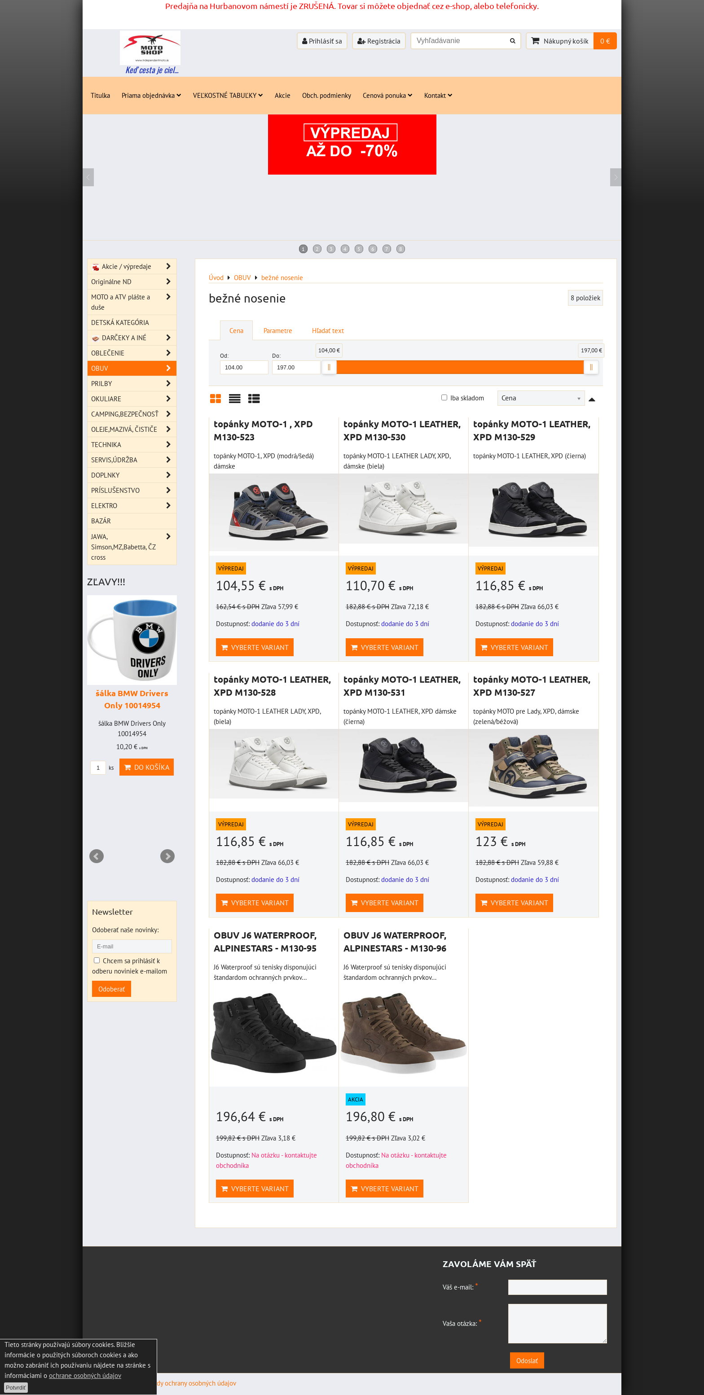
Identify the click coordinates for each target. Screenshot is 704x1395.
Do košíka (146, 767)
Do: (296, 363)
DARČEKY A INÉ (133, 337)
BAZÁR (101, 520)
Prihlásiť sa (322, 40)
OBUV (133, 368)
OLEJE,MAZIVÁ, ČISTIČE (133, 429)
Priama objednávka (151, 95)
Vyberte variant (255, 647)
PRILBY (133, 383)
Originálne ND (133, 281)
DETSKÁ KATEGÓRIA (120, 322)
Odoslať (527, 1360)
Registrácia (378, 40)
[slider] (329, 367)
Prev (96, 856)
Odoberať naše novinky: (125, 929)
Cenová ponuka (388, 95)
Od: (244, 363)
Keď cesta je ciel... (151, 69)
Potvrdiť (16, 1387)
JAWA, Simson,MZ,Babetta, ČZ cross (133, 547)
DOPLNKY (133, 475)
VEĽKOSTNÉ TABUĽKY (228, 95)
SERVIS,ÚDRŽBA (133, 459)
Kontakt (438, 95)
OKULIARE (133, 398)
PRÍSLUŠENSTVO (133, 490)
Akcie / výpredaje (133, 266)
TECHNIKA (133, 444)
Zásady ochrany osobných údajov (190, 1382)
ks (102, 768)
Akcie (282, 95)
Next (167, 856)
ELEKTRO (133, 505)
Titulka (100, 95)
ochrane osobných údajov (85, 1375)
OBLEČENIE (133, 353)
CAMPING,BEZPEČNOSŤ (133, 414)
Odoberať (111, 988)
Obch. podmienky (326, 95)
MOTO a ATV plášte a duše (133, 302)
